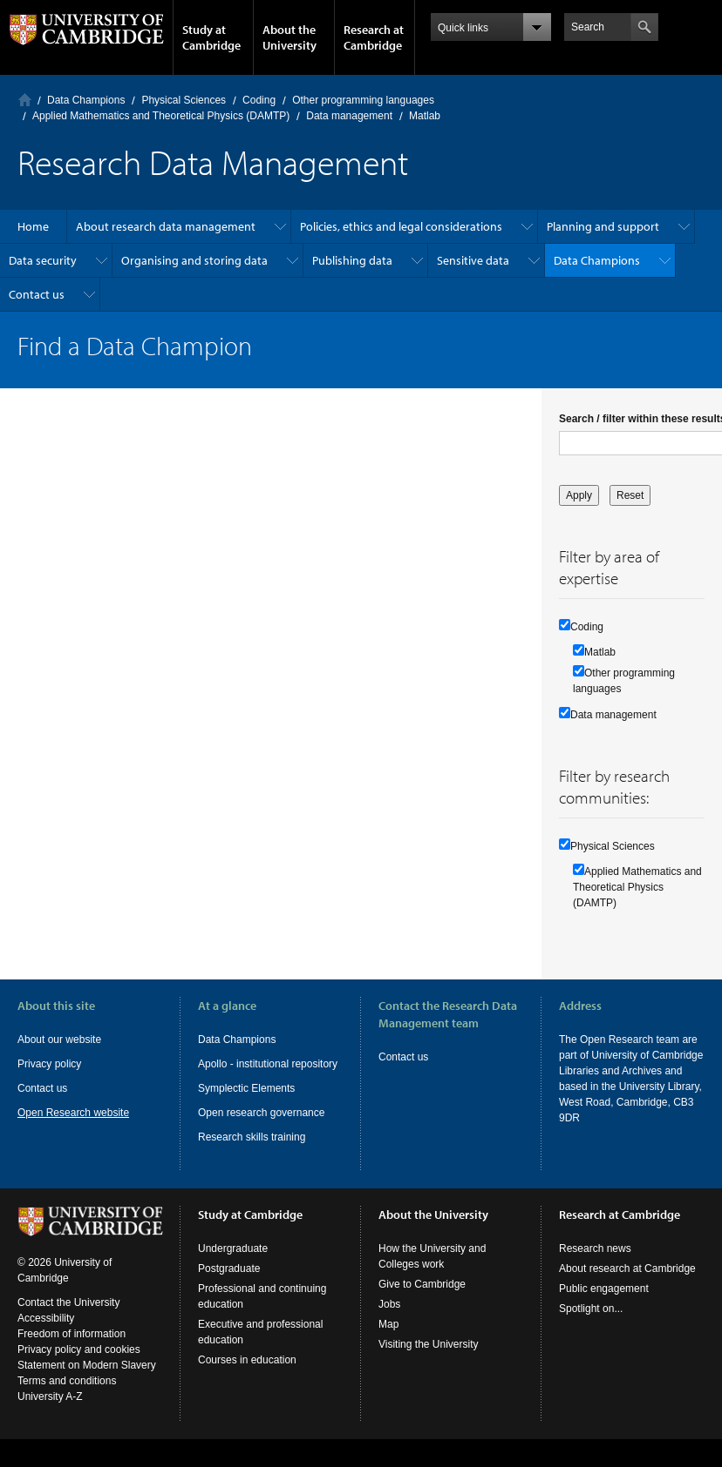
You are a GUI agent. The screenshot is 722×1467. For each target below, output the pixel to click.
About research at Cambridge (627, 1284)
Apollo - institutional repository (267, 1064)
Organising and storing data (194, 260)
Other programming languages (363, 100)
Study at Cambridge (211, 37)
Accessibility (45, 1334)
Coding (259, 100)
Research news (595, 1264)
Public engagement (604, 1304)
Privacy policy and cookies (78, 1365)
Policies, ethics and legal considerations (401, 226)
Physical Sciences (183, 100)
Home (24, 99)
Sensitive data (473, 260)
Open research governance (261, 1113)
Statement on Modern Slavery (86, 1381)
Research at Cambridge (374, 37)
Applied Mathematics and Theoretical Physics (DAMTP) (160, 116)
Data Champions (86, 100)
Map (388, 1340)
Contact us (37, 294)
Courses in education (247, 1375)
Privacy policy (49, 1064)
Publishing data (352, 260)
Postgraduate (229, 1284)
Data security (43, 260)
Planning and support (603, 226)
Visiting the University (428, 1360)
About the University (289, 37)
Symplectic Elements (246, 1088)
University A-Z (50, 1412)
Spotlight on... (591, 1324)
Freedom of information (71, 1349)
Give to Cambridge (422, 1300)
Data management (349, 116)
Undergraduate (233, 1264)
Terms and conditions (66, 1396)
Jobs (389, 1320)
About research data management (165, 226)
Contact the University (68, 1318)
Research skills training (251, 1137)
